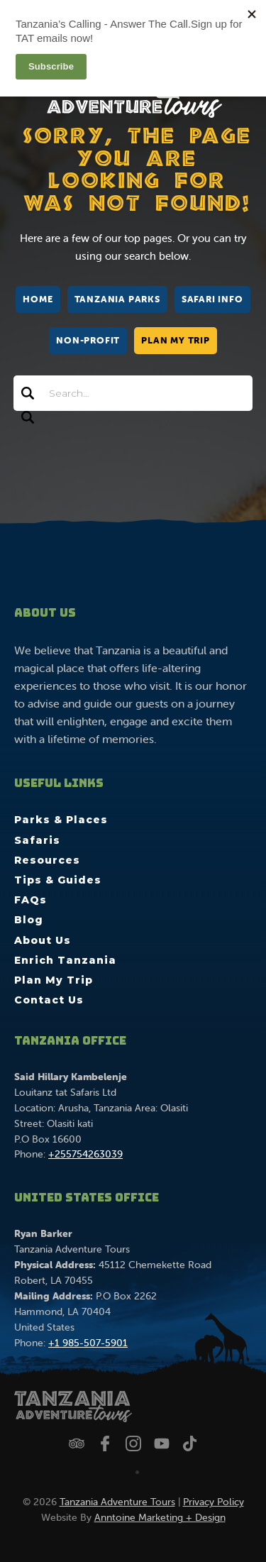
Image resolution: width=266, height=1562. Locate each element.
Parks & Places (61, 819)
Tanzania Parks (117, 299)
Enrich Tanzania (65, 960)
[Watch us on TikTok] (190, 1443)
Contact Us (49, 1000)
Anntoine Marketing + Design (160, 1517)
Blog (28, 919)
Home (37, 299)
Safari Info (212, 299)
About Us (42, 940)
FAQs (30, 899)
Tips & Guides (57, 880)
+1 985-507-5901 (88, 1342)
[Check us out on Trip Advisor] (76, 1443)
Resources (47, 860)
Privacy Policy (213, 1501)
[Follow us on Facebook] (105, 1443)
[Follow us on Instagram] (133, 1443)
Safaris (37, 840)
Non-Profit (88, 340)
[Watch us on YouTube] (162, 1443)
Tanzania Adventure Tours (117, 1501)
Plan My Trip (175, 340)
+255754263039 (85, 1154)
